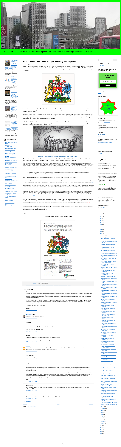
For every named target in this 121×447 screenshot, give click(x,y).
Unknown (28, 346)
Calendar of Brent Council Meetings (105, 142)
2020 (101, 224)
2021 (101, 222)
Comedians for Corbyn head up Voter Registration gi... (108, 321)
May (102, 416)
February (103, 421)
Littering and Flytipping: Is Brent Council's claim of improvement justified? (14, 79)
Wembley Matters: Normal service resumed (109, 404)
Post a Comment (28, 401)
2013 (101, 427)
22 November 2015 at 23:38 (31, 390)
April (102, 417)
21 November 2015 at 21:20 (31, 331)
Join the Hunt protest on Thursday (107, 344)
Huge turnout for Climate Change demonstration (107, 248)
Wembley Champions (9, 205)
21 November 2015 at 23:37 (31, 351)
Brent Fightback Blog (9, 146)
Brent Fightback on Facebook (10, 148)
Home (58, 404)
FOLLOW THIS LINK (102, 148)
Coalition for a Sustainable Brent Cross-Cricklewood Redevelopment (11, 163)
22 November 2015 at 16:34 (31, 381)
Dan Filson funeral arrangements (107, 361)
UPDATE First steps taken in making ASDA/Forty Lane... (108, 315)
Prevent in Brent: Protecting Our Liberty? (109, 362)
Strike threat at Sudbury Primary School (108, 276)
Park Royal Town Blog (9, 186)
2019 (101, 226)
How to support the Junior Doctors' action (109, 253)
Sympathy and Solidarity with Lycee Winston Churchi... (108, 347)
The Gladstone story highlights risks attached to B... (108, 330)
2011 (101, 431)
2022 (101, 220)
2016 (101, 231)
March (102, 419)
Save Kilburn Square (9, 189)
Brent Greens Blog (8, 151)
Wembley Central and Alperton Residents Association (11, 200)
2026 (101, 213)
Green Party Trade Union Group (11, 167)
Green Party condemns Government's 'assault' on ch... (108, 368)
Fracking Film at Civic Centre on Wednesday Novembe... (107, 385)
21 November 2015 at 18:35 (31, 318)
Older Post (91, 404)
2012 (101, 429)
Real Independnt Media (9, 188)
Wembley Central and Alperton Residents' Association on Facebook (11, 203)
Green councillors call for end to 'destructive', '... (107, 318)
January (102, 423)
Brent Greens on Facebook (10, 153)
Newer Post (25, 404)
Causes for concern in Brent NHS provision (109, 402)
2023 (101, 218)
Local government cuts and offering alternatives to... (107, 339)
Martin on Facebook (8, 183)
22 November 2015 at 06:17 (31, 358)
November (103, 237)
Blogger (65, 443)
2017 (101, 229)
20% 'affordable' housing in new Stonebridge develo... (107, 397)
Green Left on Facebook (9, 166)
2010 (101, 433)
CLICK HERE (101, 65)
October (102, 406)
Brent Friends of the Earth (10, 150)
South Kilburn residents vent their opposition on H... (107, 306)
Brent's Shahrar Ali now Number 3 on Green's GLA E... (108, 365)
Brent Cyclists (7, 145)
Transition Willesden (9, 194)
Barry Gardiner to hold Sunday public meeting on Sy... (108, 265)
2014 (101, 425)
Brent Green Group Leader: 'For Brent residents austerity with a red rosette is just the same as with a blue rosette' (11, 94)
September (103, 408)
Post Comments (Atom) (32, 406)
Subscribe (108, 85)
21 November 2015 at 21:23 (31, 341)
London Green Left (8, 179)
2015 (101, 233)
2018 (101, 227)
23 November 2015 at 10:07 (31, 398)
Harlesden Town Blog (9, 169)
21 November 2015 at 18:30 (31, 310)
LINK (99, 93)
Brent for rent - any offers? (106, 373)
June (102, 414)
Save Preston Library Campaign (11, 191)
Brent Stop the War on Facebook (11, 160)
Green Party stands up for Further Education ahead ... (107, 274)
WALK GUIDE (107, 122)
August (102, 410)
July (102, 412)
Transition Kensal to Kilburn (10, 193)
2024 (101, 216)
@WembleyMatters (105, 201)
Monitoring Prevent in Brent (10, 185)
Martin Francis (29, 314)
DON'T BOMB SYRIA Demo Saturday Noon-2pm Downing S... (108, 262)
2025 (101, 214)
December (103, 235)
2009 (101, 435)
